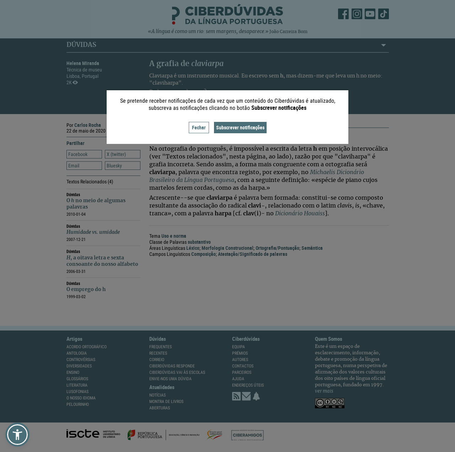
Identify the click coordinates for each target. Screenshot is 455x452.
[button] (17, 434)
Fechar (199, 127)
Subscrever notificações (240, 127)
